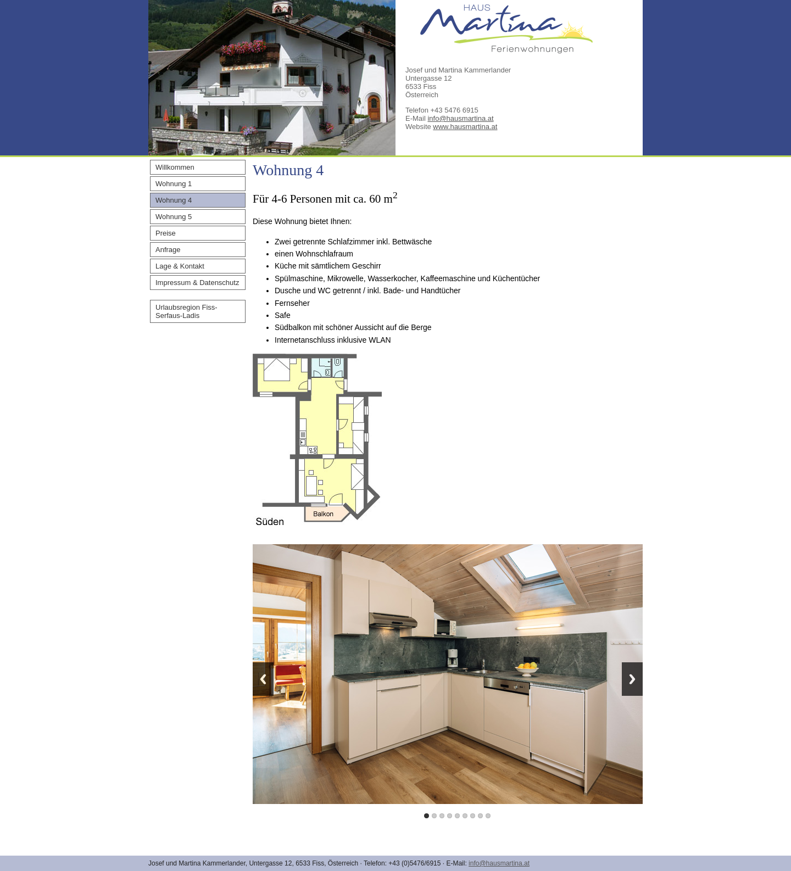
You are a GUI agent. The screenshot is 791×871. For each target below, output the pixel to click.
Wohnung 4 (173, 200)
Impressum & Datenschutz (197, 282)
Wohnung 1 (173, 184)
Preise (165, 233)
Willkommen (174, 167)
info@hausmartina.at (460, 118)
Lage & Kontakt (179, 266)
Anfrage (168, 249)
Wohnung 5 (173, 217)
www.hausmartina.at (465, 126)
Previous (263, 679)
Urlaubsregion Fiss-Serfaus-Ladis (186, 311)
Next (632, 679)
